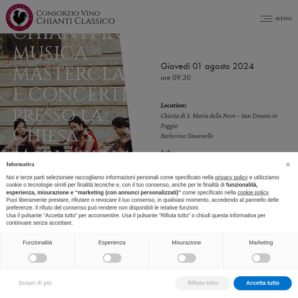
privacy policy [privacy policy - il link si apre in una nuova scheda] (231, 177)
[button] (288, 164)
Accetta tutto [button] (262, 283)
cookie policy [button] (252, 192)
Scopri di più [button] (35, 283)
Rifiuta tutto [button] (203, 283)
